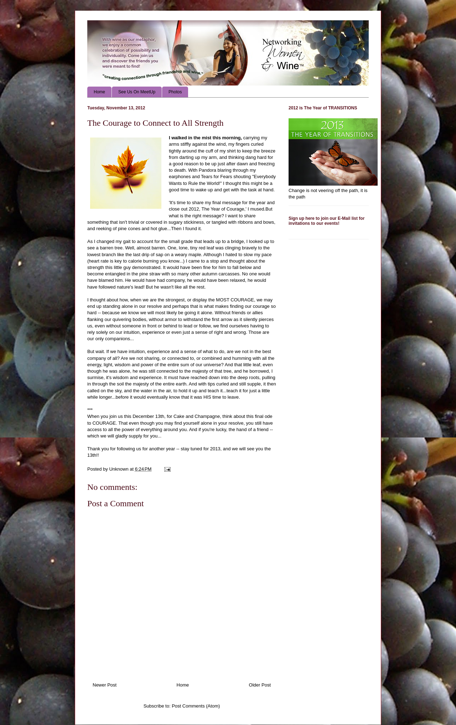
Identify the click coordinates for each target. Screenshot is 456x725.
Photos (175, 91)
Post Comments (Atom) (196, 706)
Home (99, 91)
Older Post (260, 685)
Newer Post (104, 685)
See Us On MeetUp (136, 91)
